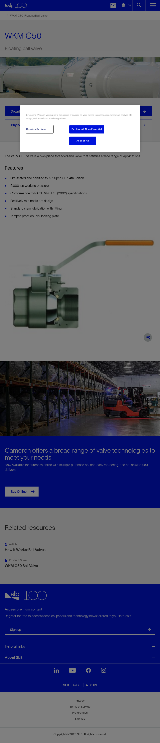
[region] (80, 128)
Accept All (83, 140)
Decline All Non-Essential (87, 129)
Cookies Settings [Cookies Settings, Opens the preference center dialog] (36, 129)
